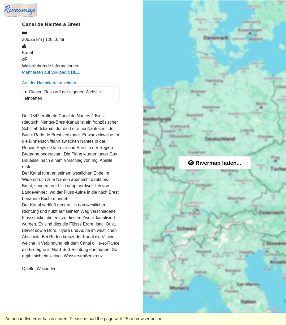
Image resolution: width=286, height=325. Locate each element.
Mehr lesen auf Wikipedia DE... (51, 72)
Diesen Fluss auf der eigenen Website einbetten (63, 95)
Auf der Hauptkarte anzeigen (49, 83)
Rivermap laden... (214, 163)
